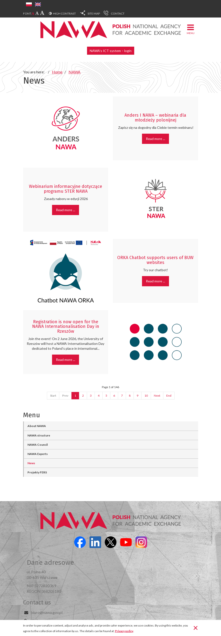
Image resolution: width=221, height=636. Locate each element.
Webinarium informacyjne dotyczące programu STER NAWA (65, 189)
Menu (190, 29)
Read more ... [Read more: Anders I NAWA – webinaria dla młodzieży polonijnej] (155, 139)
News (31, 463)
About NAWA (36, 426)
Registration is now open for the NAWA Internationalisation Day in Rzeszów (65, 326)
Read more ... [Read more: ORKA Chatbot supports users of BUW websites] (155, 281)
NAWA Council (37, 444)
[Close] (195, 627)
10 (146, 395)
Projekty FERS (37, 472)
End (168, 395)
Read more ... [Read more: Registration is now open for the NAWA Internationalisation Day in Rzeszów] (65, 359)
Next (157, 395)
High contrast (64, 13)
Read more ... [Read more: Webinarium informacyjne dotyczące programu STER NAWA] (65, 210)
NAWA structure (38, 435)
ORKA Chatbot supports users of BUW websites (155, 260)
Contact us (37, 602)
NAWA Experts (37, 454)
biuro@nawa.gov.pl (46, 612)
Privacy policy (124, 631)
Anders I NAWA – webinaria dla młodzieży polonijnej (155, 118)
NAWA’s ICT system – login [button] (111, 51)
